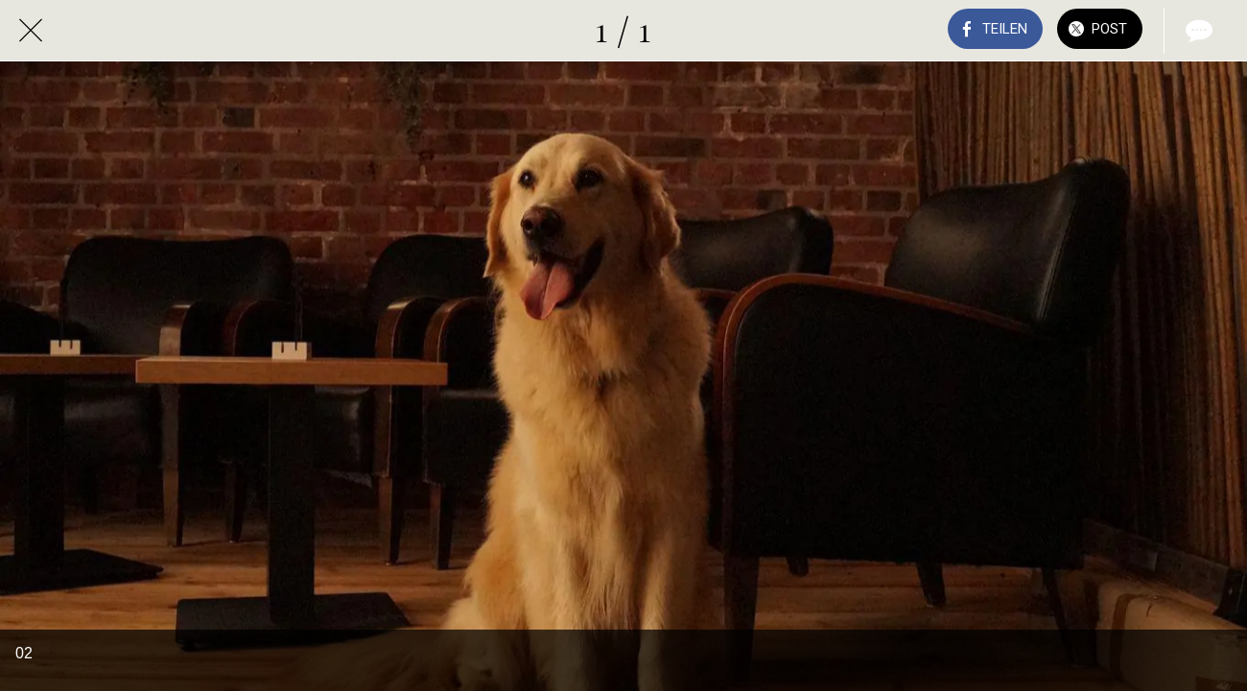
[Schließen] (30, 30)
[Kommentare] (1197, 31)
